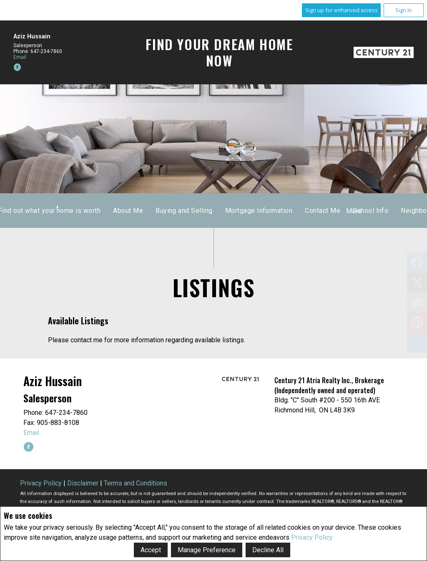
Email (19, 57)
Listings (202, 211)
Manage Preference (207, 550)
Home (167, 211)
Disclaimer (82, 483)
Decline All (268, 550)
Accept (151, 550)
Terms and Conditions (135, 483)
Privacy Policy (312, 537)
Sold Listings (248, 211)
